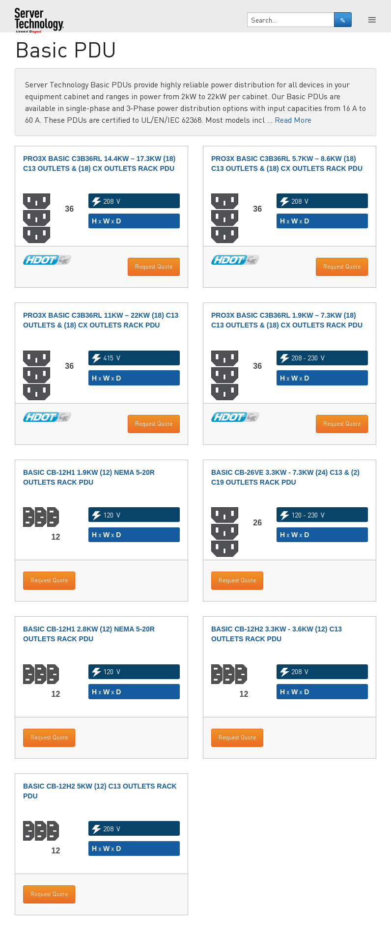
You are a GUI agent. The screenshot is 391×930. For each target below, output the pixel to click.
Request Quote (153, 266)
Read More (293, 119)
